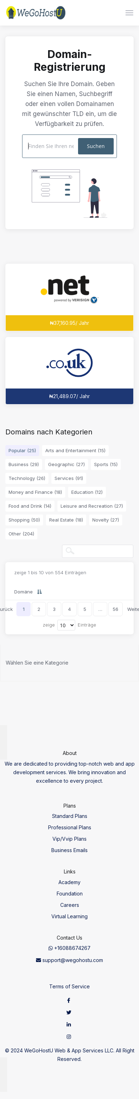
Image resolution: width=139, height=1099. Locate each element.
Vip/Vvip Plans (69, 839)
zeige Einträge (69, 625)
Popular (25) (22, 450)
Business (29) (24, 464)
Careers (69, 905)
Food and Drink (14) (30, 506)
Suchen (96, 146)
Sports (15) (106, 464)
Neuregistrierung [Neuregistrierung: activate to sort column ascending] (97, 592)
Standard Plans (69, 816)
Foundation (70, 894)
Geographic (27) (66, 464)
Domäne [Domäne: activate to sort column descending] (23, 592)
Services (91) (69, 478)
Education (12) (87, 492)
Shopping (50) (24, 520)
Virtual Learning (69, 916)
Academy (69, 882)
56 (115, 609)
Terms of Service (69, 986)
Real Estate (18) (66, 520)
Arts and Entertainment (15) (75, 450)
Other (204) (21, 534)
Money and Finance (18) (35, 492)
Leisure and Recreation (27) (92, 506)
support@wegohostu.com (69, 960)
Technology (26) (27, 478)
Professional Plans (69, 827)
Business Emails (69, 850)
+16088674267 (69, 948)
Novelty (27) (105, 520)
